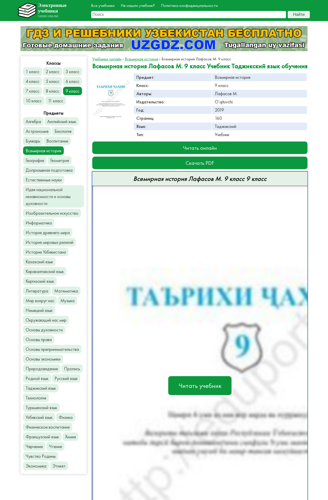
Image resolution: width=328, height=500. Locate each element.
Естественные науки (44, 180)
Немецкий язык (39, 310)
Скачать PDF (200, 163)
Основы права (39, 339)
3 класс (72, 71)
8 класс (52, 91)
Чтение (55, 446)
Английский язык (61, 121)
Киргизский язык (40, 281)
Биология (63, 131)
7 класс (32, 91)
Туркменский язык (41, 407)
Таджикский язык (41, 388)
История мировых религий (49, 242)
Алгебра (33, 121)
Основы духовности (44, 330)
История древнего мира (48, 232)
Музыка (67, 300)
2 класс (52, 71)
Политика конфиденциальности (189, 5)
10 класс (34, 101)
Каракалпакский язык (45, 271)
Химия (70, 437)
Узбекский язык (39, 417)
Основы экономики (43, 359)
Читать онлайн (200, 147)
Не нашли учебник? (138, 5)
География (35, 160)
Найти (299, 14)
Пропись (72, 369)
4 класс (32, 81)
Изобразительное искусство (52, 213)
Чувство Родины (41, 456)
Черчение (34, 446)
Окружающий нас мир (46, 320)
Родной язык (37, 378)
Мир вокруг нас (40, 300)
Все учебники (103, 5)
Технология (36, 398)
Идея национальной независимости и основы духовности (48, 196)
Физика (66, 417)
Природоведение (42, 369)
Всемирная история (43, 151)
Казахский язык (39, 262)
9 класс (72, 91)
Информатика (39, 223)
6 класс (72, 81)
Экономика (36, 466)
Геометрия (59, 160)
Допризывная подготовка (49, 170)
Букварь (33, 141)
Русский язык (66, 378)
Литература (37, 291)
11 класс (55, 101)
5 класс (52, 81)
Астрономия (37, 131)
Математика (66, 291)
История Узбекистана (46, 252)
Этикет (59, 466)
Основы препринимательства (52, 349)
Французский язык (42, 437)
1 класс (32, 71)
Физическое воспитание (48, 427)
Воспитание (57, 141)
